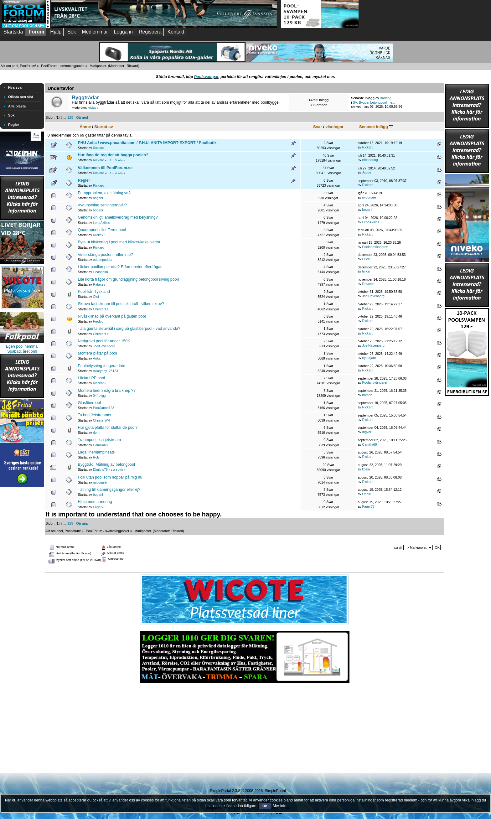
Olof (96, 296)
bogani (98, 198)
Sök (11, 115)
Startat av (103, 126)
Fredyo (98, 321)
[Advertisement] (22, 582)
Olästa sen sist (20, 97)
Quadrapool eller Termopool (102, 230)
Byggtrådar (85, 97)
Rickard (132, 66)
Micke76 (99, 235)
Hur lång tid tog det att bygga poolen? (113, 155)
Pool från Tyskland (94, 291)
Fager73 (99, 507)
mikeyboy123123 (105, 371)
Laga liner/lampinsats (96, 452)
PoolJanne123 (103, 408)
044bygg (99, 395)
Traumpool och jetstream (99, 440)
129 (70, 117)
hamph (367, 395)
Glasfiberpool (89, 403)
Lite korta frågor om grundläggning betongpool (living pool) (128, 279)
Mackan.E (100, 383)
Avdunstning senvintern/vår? (102, 205)
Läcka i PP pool (91, 378)
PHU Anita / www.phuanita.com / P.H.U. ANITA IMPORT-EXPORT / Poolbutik (147, 143)
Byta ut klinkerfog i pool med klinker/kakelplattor (119, 242)
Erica (366, 259)
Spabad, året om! (22, 351)
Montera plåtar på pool (97, 353)
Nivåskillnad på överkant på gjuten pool (112, 316)
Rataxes (99, 284)
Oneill (366, 494)
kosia (366, 469)
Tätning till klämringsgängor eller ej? (109, 489)
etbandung (370, 160)
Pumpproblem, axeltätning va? (104, 193)
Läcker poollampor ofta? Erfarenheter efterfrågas (120, 267)
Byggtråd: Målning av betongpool (106, 464)
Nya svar (15, 87)
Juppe (366, 172)
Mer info (279, 806)
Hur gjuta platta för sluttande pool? (108, 427)
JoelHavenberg (373, 296)
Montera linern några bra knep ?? (107, 390)
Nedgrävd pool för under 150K (104, 341)
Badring (385, 98)
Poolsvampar (206, 77)
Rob (96, 457)
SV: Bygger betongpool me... (374, 102)
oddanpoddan (103, 260)
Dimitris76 (100, 469)
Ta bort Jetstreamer (94, 415)
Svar (317, 126)
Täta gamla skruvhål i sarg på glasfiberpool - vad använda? (129, 328)
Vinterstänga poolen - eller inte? (105, 254)
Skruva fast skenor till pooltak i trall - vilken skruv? (121, 304)
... (65, 117)
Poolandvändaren (375, 247)
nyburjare (369, 197)
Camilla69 (100, 445)
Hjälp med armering (95, 502)
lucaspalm (100, 272)
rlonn (97, 432)
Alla (120, 160)
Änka (97, 358)
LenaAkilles (101, 223)
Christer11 (100, 309)
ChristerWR (101, 420)
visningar (334, 126)
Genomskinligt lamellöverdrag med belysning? (118, 217)
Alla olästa (17, 106)
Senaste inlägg (376, 126)
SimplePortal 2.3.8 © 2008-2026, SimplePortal (248, 791)
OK (265, 806)
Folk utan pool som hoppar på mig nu (110, 477)
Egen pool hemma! (22, 346)
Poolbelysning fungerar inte (101, 366)
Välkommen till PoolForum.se (105, 168)
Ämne (85, 126)
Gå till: (398, 547)
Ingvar (366, 432)
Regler (13, 125)
